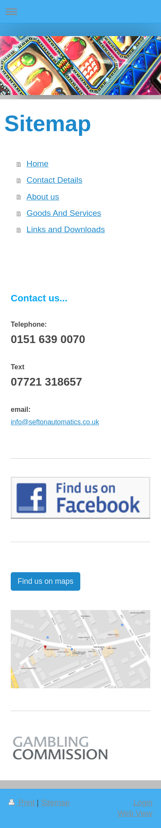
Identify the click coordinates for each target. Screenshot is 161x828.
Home (38, 163)
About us (43, 196)
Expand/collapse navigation (80, 11)
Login (142, 802)
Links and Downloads (66, 229)
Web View (135, 813)
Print (23, 802)
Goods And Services (64, 213)
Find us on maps (45, 581)
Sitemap (55, 802)
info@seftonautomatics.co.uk (55, 422)
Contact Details (54, 179)
